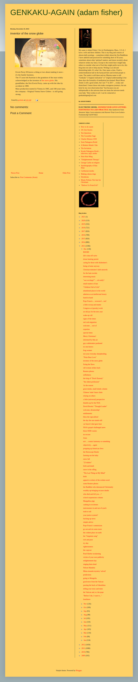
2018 (84, 228)
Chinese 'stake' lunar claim (92, 392)
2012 (84, 645)
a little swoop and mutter (92, 305)
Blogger (79, 670)
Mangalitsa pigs (89, 501)
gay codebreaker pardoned (92, 343)
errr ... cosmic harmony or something (96, 441)
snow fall (86, 459)
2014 (84, 242)
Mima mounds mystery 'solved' (94, 571)
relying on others (89, 396)
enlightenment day (90, 561)
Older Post (66, 173)
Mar (85, 633)
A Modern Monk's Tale (89, 145)
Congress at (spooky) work (93, 308)
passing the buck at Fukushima (94, 585)
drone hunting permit (90, 259)
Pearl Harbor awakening (92, 554)
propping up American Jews (93, 448)
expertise (86, 329)
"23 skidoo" (87, 462)
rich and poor (88, 540)
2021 (84, 217)
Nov (85, 604)
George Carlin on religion (90, 163)
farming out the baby (90, 455)
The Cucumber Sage (88, 136)
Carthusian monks (87, 171)
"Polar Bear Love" (89, 357)
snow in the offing (89, 470)
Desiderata (85, 177)
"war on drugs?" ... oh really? (93, 280)
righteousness (88, 547)
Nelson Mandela (89, 568)
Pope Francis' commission (92, 526)
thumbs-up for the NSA (91, 403)
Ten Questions (86, 133)
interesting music (89, 277)
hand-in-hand (88, 298)
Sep (85, 611)
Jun (85, 622)
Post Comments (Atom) (28, 177)
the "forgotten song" (90, 536)
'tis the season (88, 385)
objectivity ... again (90, 445)
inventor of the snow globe (93, 361)
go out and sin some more (92, 529)
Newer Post (15, 173)
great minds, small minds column (95, 389)
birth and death (88, 466)
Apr (85, 629)
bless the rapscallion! (90, 417)
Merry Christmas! (89, 336)
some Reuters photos (90, 484)
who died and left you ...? (92, 494)
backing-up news (89, 519)
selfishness (87, 375)
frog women (87, 350)
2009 (84, 656)
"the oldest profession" (91, 382)
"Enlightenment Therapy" (90, 160)
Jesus (85, 438)
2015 (84, 239)
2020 (84, 220)
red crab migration (89, 322)
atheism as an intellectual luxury (95, 294)
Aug (85, 615)
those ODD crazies (90, 431)
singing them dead (89, 564)
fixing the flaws (89, 364)
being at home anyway (91, 266)
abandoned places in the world (94, 291)
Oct (85, 607)
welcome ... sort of (90, 326)
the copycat (87, 550)
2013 (84, 246)
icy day (85, 543)
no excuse (86, 434)
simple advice (88, 522)
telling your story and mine (93, 589)
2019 (84, 224)
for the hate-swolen (90, 273)
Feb (85, 637)
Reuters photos (88, 371)
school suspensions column (93, 498)
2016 (84, 235)
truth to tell (87, 512)
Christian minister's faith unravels (95, 270)
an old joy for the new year (93, 312)
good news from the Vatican (93, 582)
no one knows (88, 347)
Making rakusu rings (88, 174)
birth (85, 476)
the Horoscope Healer (91, 452)
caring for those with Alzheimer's (95, 263)
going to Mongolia (90, 578)
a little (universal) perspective (94, 399)
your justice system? (90, 515)
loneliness (86, 599)
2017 (84, 231)
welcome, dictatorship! (91, 410)
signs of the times (89, 319)
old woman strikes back (91, 368)
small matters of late (90, 284)
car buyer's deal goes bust (92, 424)
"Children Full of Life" (91, 287)
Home (41, 173)
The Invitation (86, 148)
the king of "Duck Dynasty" (93, 378)
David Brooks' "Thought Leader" (95, 406)
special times (88, 333)
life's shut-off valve (90, 256)
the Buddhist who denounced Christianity (98, 487)
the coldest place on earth (92, 533)
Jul (85, 618)
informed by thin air (90, 340)
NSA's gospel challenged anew (94, 427)
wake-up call (87, 315)
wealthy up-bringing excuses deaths (96, 490)
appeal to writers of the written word (96, 480)
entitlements (87, 413)
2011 (84, 648)
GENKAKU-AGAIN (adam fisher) (66, 12)
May (85, 626)
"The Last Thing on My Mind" (94, 473)
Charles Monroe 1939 (89, 139)
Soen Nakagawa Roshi (89, 142)
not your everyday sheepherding (94, 354)
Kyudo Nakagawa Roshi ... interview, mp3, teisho (90, 152)
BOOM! (86, 252)
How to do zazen (87, 127)
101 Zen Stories (86, 130)
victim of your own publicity (93, 557)
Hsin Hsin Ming (87, 156)
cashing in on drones (90, 505)
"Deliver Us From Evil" (89, 185)
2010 (84, 652)
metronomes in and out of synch (94, 508)
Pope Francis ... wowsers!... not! (94, 301)
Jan (85, 640)
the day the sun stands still (92, 420)
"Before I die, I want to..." (92, 596)
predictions (87, 575)
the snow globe (48, 80)
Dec (85, 249)
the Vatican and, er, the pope (93, 592)
